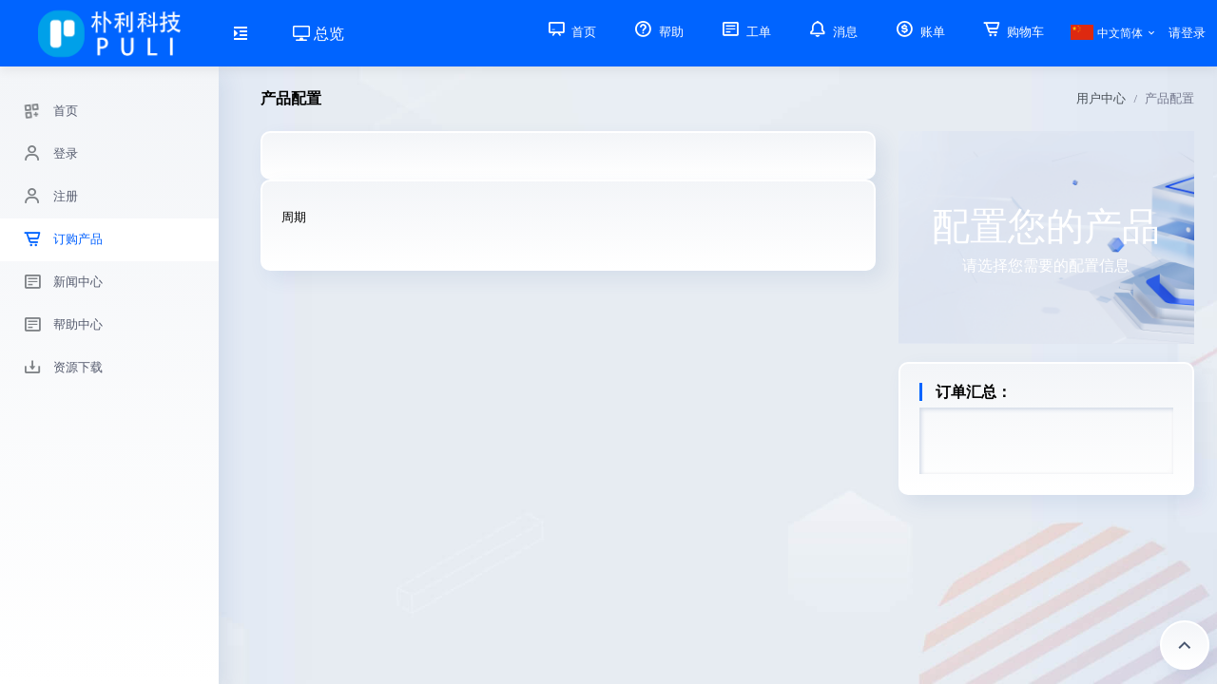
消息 (832, 32)
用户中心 (1101, 98)
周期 (293, 217)
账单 (918, 32)
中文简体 (1106, 33)
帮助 (657, 32)
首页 (570, 32)
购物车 (1012, 32)
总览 (318, 34)
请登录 (1187, 33)
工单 (744, 32)
